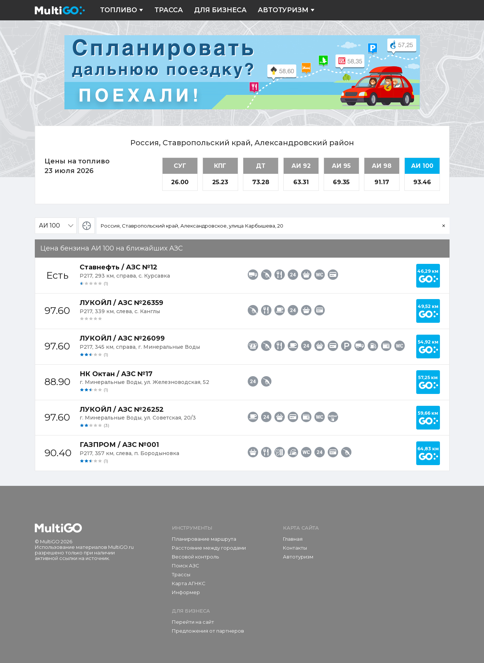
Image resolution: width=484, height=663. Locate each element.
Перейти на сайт (193, 622)
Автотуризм (286, 10)
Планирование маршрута (204, 539)
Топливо (121, 10)
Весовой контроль (195, 557)
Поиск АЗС (185, 565)
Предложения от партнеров (208, 631)
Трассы (181, 574)
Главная (293, 539)
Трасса (168, 10)
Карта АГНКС (189, 583)
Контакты (295, 548)
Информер (186, 592)
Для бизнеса (220, 10)
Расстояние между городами (209, 548)
